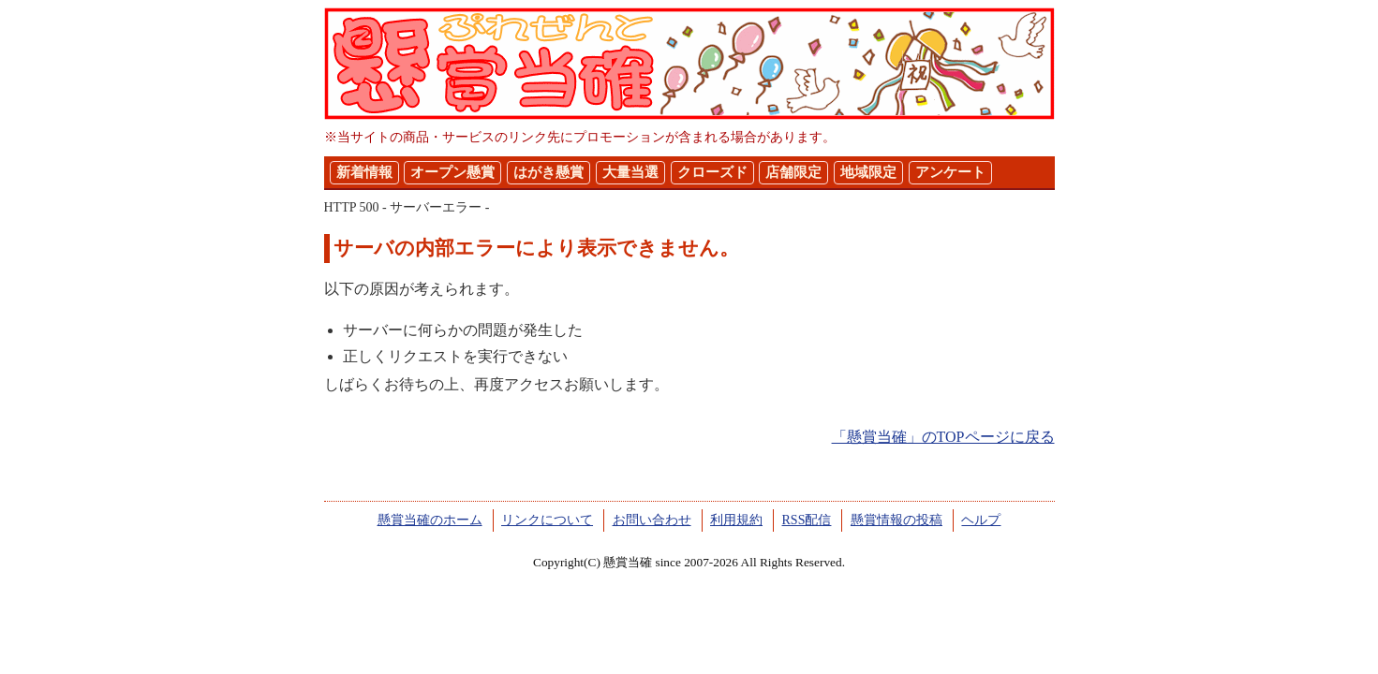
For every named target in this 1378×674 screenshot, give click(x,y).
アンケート (950, 172)
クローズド (712, 172)
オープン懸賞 (452, 172)
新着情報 (364, 172)
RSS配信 (807, 520)
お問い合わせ (652, 520)
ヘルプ (980, 520)
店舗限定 (793, 172)
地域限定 (868, 172)
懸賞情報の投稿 (896, 520)
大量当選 (630, 172)
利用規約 (736, 520)
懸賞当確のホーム (430, 520)
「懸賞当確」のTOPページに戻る (943, 437)
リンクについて (547, 520)
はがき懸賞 (548, 172)
